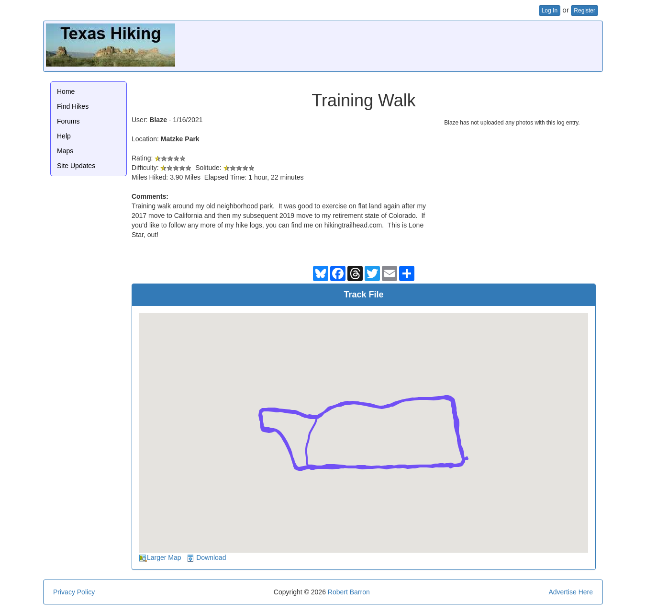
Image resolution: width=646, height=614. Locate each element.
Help (64, 136)
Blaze (158, 120)
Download (211, 557)
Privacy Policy (74, 592)
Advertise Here (570, 592)
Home (66, 91)
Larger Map (164, 557)
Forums (68, 121)
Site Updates (76, 166)
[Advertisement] (426, 45)
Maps (65, 151)
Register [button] (584, 10)
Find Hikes (73, 106)
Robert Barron (349, 592)
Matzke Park (180, 139)
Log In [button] (549, 10)
